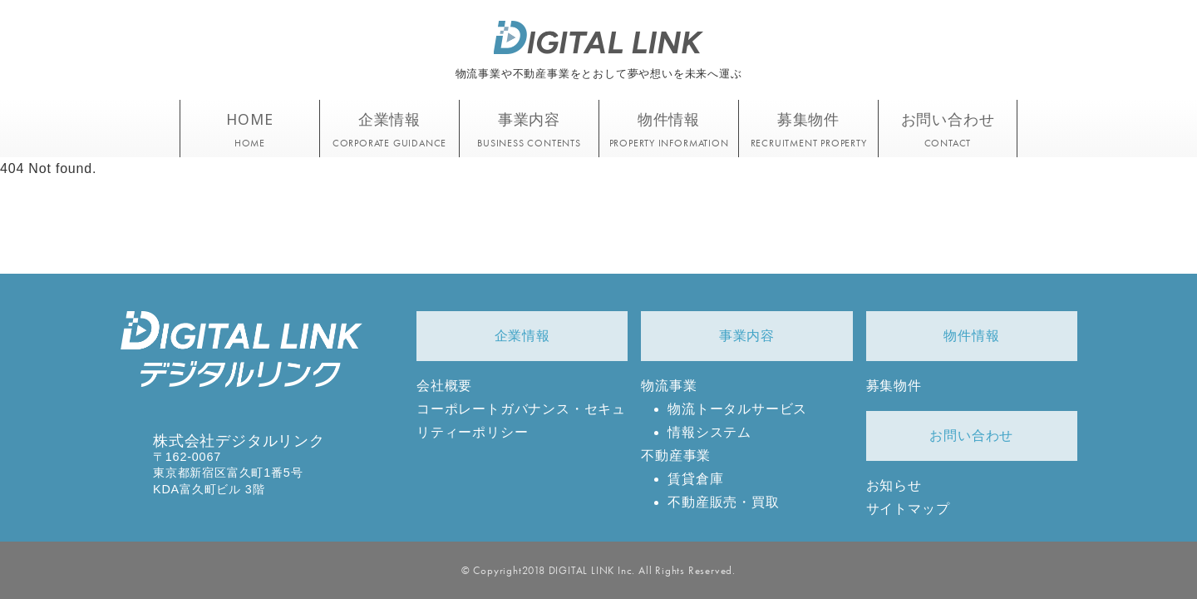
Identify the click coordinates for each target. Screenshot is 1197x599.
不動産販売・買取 (723, 502)
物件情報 (971, 336)
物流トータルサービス (737, 409)
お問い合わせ (971, 435)
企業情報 (522, 336)
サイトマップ (908, 509)
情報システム (709, 432)
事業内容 (747, 336)
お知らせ (894, 485)
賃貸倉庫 (695, 479)
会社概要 (444, 386)
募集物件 (894, 386)
